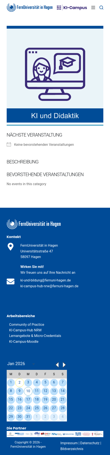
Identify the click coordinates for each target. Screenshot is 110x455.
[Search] (101, 7)
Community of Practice (26, 325)
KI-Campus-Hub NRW (25, 330)
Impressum (69, 443)
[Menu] (93, 7)
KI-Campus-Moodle (23, 342)
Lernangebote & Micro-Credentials (35, 336)
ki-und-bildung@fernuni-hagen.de (45, 280)
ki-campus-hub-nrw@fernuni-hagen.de (49, 286)
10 (28, 391)
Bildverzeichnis (71, 449)
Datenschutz (89, 443)
